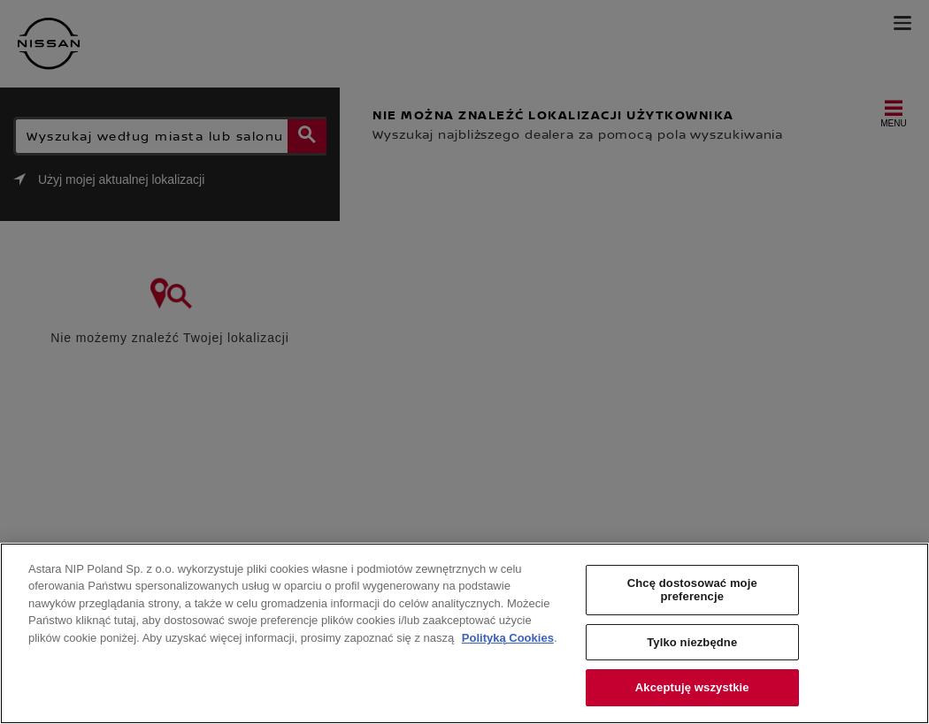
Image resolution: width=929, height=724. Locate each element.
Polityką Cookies (508, 637)
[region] (464, 633)
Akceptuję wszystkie (692, 687)
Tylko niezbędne (692, 642)
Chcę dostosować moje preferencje (692, 590)
